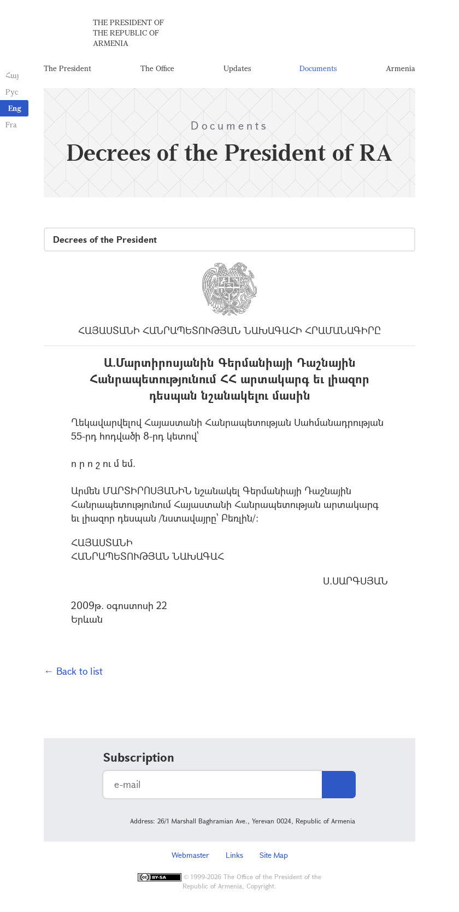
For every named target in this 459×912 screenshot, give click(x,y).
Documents (318, 68)
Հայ (12, 75)
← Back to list (73, 670)
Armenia (400, 68)
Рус (11, 91)
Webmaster (190, 855)
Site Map (274, 855)
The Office (157, 68)
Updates (237, 68)
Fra (11, 124)
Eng (14, 108)
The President (67, 68)
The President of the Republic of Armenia (128, 32)
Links (234, 855)
